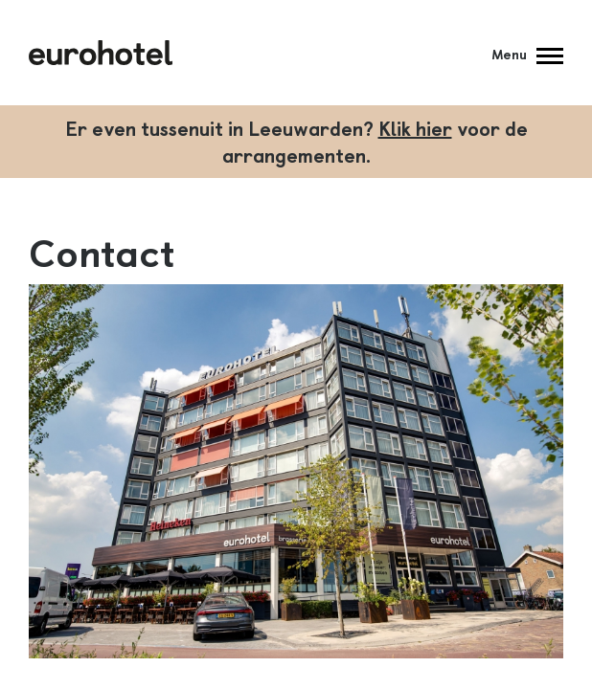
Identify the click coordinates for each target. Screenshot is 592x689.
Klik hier (415, 128)
